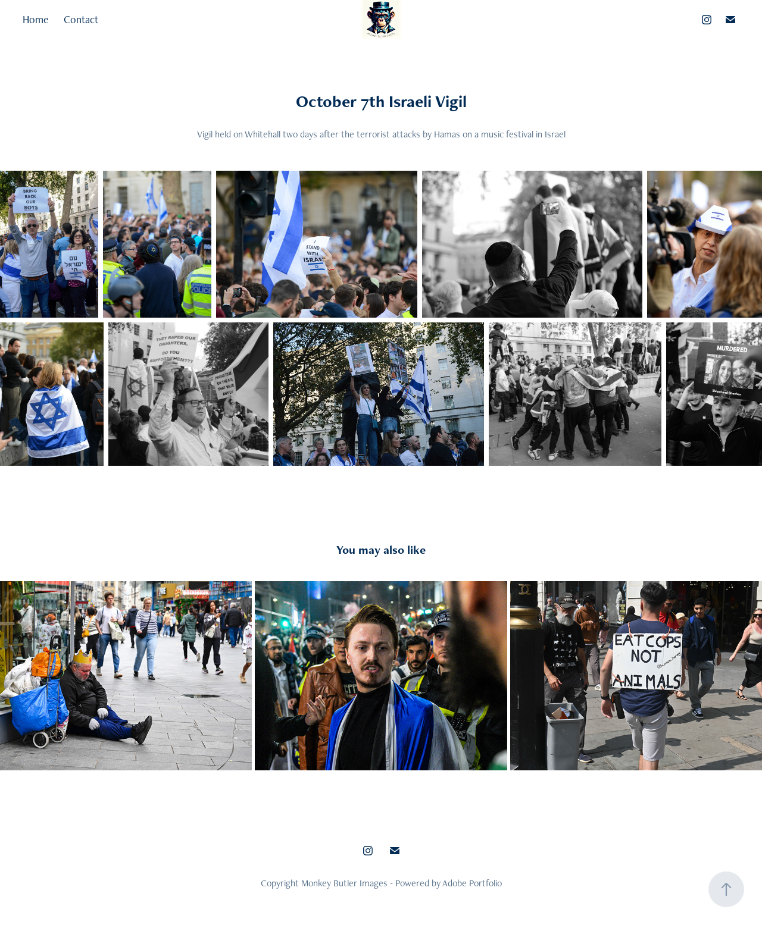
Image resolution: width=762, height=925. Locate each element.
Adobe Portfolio (472, 883)
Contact (81, 19)
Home (36, 19)
